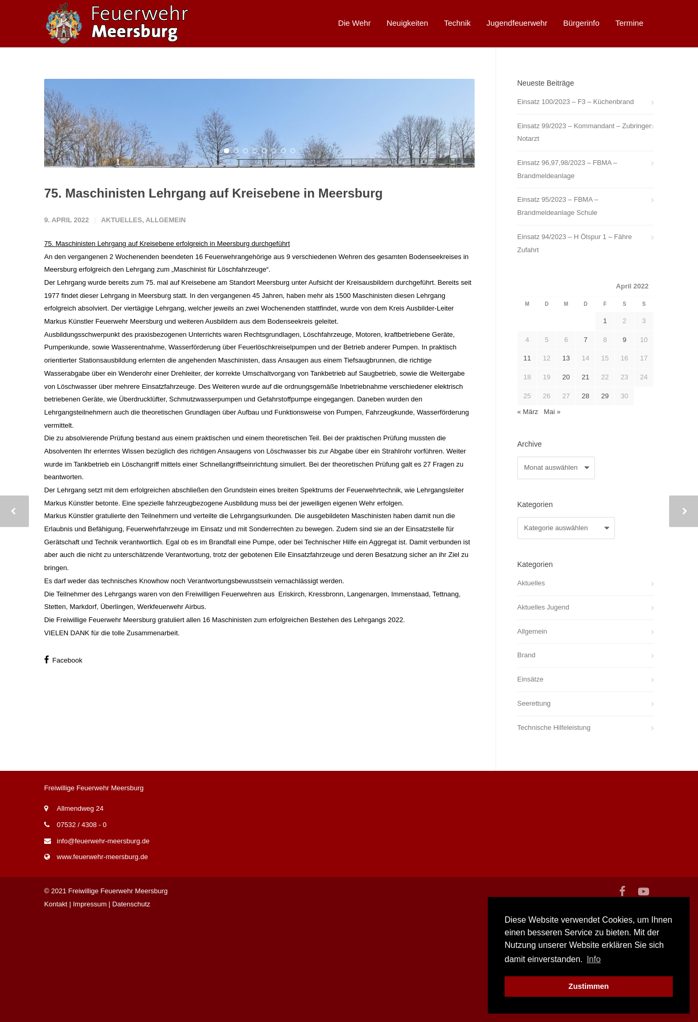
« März (527, 412)
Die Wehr (354, 22)
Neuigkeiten (407, 22)
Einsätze (530, 679)
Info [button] (594, 959)
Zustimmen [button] (589, 986)
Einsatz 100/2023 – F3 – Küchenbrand (575, 102)
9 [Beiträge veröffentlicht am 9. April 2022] (624, 340)
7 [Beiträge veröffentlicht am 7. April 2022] (585, 340)
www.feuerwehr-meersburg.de (102, 961)
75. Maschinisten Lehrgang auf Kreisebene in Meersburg (213, 346)
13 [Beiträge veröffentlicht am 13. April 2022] (566, 358)
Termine (629, 22)
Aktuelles (121, 373)
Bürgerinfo (581, 22)
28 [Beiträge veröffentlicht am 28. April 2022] (585, 396)
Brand (526, 655)
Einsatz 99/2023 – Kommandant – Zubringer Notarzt (584, 132)
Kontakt (55, 1008)
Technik (457, 22)
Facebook (63, 813)
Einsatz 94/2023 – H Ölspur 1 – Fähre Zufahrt (574, 243)
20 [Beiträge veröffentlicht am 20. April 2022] (566, 377)
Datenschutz (131, 1008)
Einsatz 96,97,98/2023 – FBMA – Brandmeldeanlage (567, 169)
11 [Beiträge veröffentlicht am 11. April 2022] (527, 358)
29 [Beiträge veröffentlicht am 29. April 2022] (605, 396)
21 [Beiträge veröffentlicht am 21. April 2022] (585, 377)
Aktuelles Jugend (543, 607)
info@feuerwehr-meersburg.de (103, 945)
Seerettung (534, 703)
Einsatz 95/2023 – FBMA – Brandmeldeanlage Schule (557, 205)
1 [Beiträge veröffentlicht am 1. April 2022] (605, 321)
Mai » (552, 412)
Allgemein (166, 373)
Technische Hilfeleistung (553, 727)
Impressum (90, 1008)
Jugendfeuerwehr (517, 22)
